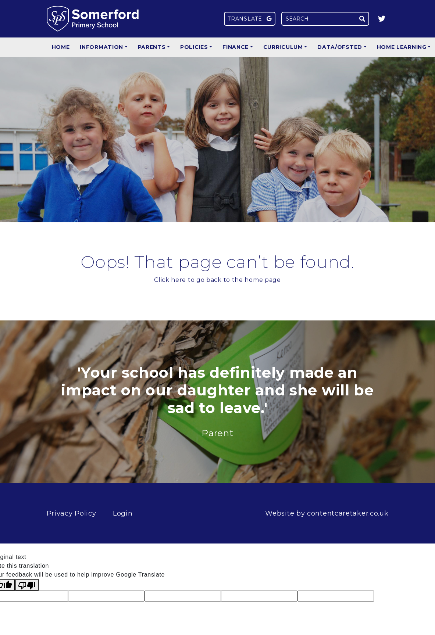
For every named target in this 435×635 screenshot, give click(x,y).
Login (123, 513)
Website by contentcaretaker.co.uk (326, 513)
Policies (194, 47)
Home (61, 47)
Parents (152, 47)
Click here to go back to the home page (217, 279)
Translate (250, 18)
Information (101, 47)
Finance (235, 47)
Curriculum (283, 47)
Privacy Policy (71, 513)
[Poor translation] (27, 585)
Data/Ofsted (339, 47)
